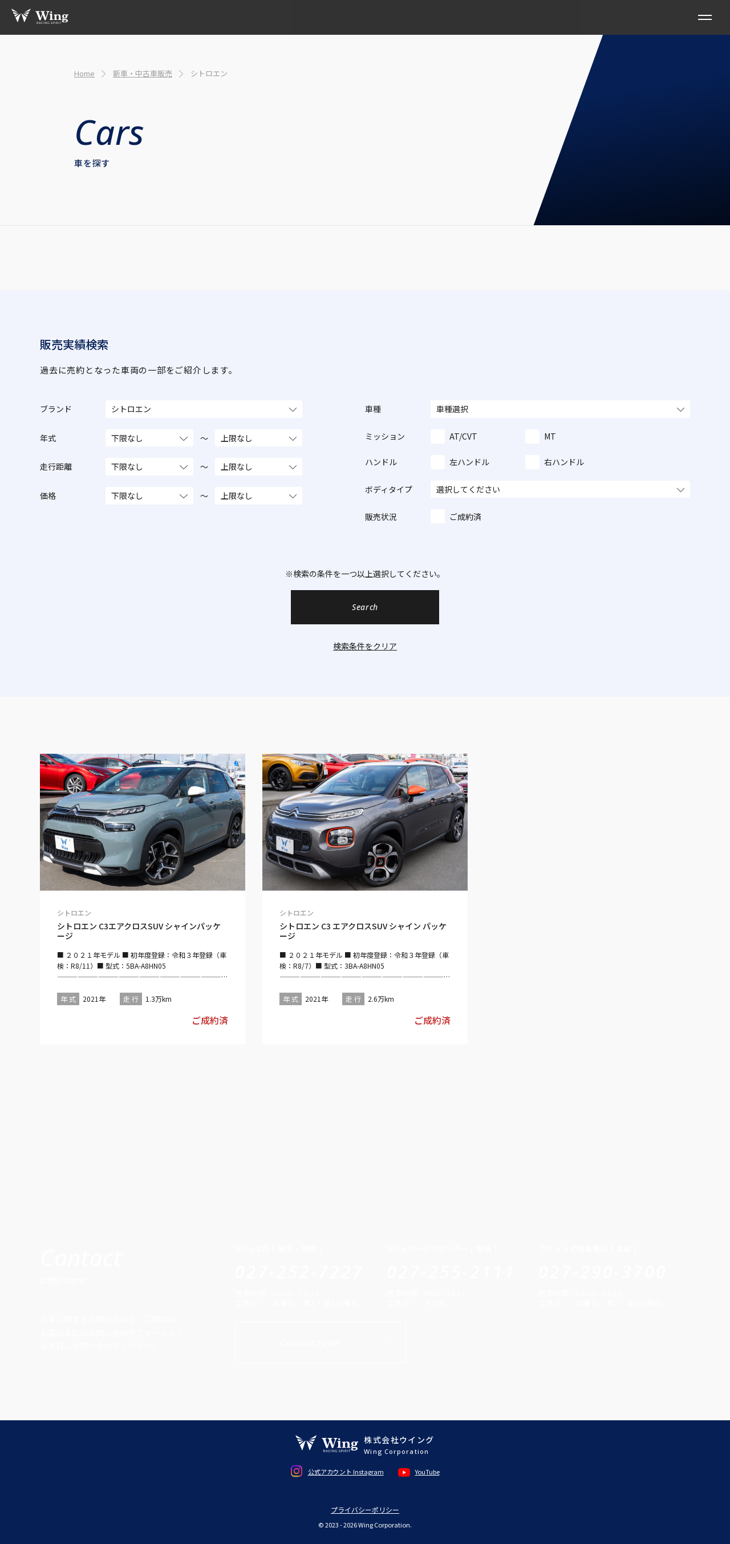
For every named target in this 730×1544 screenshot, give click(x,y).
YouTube (427, 1471)
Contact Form (309, 1342)
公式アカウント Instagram (346, 1471)
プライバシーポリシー (365, 1510)
